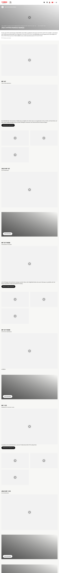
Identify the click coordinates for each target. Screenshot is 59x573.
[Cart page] (47, 2)
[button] (56, 2)
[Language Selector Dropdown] (52, 2)
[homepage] (4, 2)
